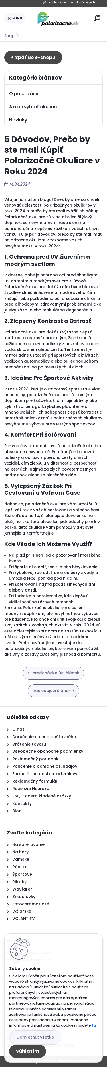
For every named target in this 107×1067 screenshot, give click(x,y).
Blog (8, 35)
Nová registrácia (89, 2)
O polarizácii (23, 93)
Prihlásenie (57, 2)
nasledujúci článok (52, 690)
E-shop (33, 57)
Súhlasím (27, 1051)
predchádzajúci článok (55, 673)
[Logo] (59, 18)
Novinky (18, 120)
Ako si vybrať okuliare (33, 106)
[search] (97, 18)
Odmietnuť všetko (35, 1037)
